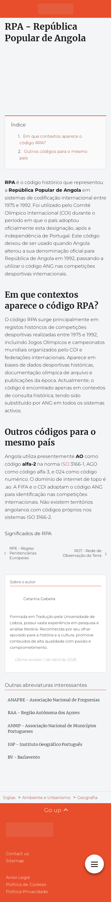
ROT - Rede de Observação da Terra (82, 553)
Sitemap (15, 860)
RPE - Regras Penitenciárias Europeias (22, 553)
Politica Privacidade (27, 891)
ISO (65, 464)
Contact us (17, 853)
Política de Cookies (26, 884)
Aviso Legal (18, 877)
